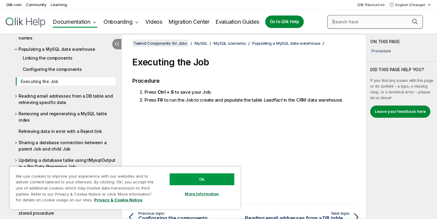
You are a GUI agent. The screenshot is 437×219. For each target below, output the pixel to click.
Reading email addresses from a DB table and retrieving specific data (66, 99)
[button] (414, 22)
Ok (202, 179)
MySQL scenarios (230, 43)
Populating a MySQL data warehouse (57, 49)
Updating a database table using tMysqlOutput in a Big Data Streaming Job (67, 163)
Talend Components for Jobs (160, 43)
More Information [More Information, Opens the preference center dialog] (202, 193)
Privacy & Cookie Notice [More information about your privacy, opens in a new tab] (118, 199)
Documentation (71, 22)
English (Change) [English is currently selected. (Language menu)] (410, 5)
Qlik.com (14, 4)
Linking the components (48, 58)
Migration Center (188, 22)
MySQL (201, 43)
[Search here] (375, 22)
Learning (59, 4)
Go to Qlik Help (284, 21)
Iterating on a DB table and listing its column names (64, 34)
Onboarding (118, 22)
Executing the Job (39, 81)
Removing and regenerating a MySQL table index (63, 117)
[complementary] (402, 126)
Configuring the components (52, 69)
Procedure (381, 50)
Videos (153, 22)
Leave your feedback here (400, 111)
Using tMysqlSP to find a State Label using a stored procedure (64, 210)
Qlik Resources (371, 4)
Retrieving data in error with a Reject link (60, 131)
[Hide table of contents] (116, 44)
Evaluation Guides (237, 22)
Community (36, 4)
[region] (125, 187)
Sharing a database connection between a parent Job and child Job (63, 145)
